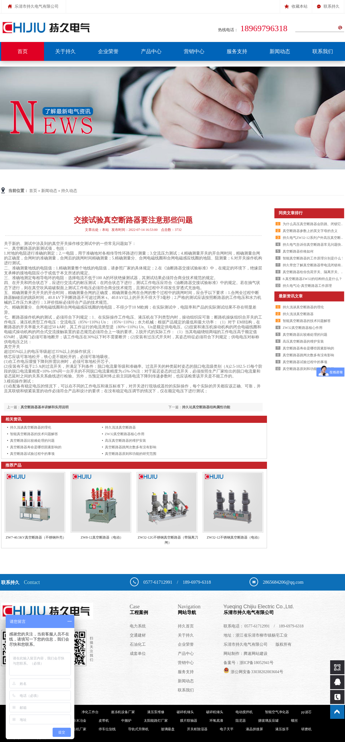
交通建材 (138, 635)
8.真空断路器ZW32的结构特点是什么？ (312, 279)
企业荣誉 (108, 51)
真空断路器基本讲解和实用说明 (45, 407)
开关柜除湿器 (197, 729)
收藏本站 (296, 4)
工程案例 (154, 609)
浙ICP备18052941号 (257, 663)
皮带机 (104, 721)
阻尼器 (241, 721)
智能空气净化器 (277, 712)
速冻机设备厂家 (123, 712)
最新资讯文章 (291, 296)
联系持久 (328, 4)
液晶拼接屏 (254, 729)
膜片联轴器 (188, 721)
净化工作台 (90, 712)
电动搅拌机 (244, 712)
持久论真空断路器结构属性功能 (206, 407)
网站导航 (201, 609)
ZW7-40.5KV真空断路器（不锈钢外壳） (36, 537)
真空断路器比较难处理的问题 (32, 441)
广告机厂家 (77, 729)
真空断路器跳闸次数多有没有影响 (130, 447)
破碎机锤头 (185, 712)
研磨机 (306, 729)
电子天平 (227, 729)
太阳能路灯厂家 (156, 721)
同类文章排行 (291, 213)
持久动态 (69, 191)
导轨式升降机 (138, 729)
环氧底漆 (216, 721)
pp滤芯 (306, 712)
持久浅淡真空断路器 (120, 427)
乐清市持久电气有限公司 (281, 609)
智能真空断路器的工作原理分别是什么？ (313, 258)
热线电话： (254, 30)
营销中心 (194, 51)
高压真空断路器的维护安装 (125, 441)
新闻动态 (280, 51)
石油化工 (138, 644)
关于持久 (65, 51)
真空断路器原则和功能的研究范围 (130, 454)
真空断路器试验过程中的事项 (32, 454)
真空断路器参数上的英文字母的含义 (310, 231)
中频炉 (126, 721)
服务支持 (237, 51)
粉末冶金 (79, 721)
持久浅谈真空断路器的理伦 (30, 427)
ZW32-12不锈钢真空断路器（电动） (234, 537)
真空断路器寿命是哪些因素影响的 (35, 447)
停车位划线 (107, 729)
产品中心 (151, 51)
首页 (22, 51)
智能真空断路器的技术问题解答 (34, 434)
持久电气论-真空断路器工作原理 (307, 286)
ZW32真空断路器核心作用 (125, 434)
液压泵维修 (155, 712)
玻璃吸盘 (168, 729)
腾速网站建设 (256, 653)
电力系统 (138, 626)
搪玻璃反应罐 (268, 721)
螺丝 (294, 721)
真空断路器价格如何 (298, 251)
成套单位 (138, 653)
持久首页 (186, 626)
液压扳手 (282, 729)
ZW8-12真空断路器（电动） (102, 537)
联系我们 (322, 51)
